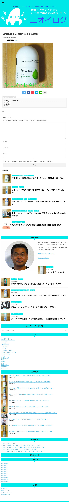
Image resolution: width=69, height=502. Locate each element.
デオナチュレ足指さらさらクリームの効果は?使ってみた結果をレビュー (30, 431)
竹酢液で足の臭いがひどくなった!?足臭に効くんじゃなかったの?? (36, 284)
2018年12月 (4, 477)
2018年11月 (4, 479)
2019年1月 (4, 475)
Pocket (16, 40)
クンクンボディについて (55, 272)
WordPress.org (5, 494)
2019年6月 (4, 469)
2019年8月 (4, 465)
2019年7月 (4, 467)
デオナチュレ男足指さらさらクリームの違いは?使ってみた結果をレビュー (31, 388)
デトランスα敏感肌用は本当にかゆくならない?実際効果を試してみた (38, 178)
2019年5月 (4, 471)
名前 (5, 141)
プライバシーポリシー (43, 258)
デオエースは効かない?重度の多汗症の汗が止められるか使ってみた (29, 375)
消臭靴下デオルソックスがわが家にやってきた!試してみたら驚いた (29, 400)
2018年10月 (4, 481)
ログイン (4, 488)
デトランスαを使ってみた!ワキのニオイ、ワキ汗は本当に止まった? (29, 419)
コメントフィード (6, 492)
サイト (5, 153)
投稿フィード (5, 490)
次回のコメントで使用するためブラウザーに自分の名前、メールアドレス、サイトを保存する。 (28, 161)
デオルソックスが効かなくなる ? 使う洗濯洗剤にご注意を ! (33, 307)
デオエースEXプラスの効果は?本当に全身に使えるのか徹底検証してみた (38, 295)
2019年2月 (4, 473)
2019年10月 (4, 463)
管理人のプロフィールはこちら (46, 254)
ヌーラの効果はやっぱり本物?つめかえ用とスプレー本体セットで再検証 (30, 425)
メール (5, 147)
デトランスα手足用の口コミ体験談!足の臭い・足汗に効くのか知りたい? (38, 319)
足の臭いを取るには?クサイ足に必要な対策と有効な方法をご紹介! (37, 225)
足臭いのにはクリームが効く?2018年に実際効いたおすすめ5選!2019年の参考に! (33, 413)
